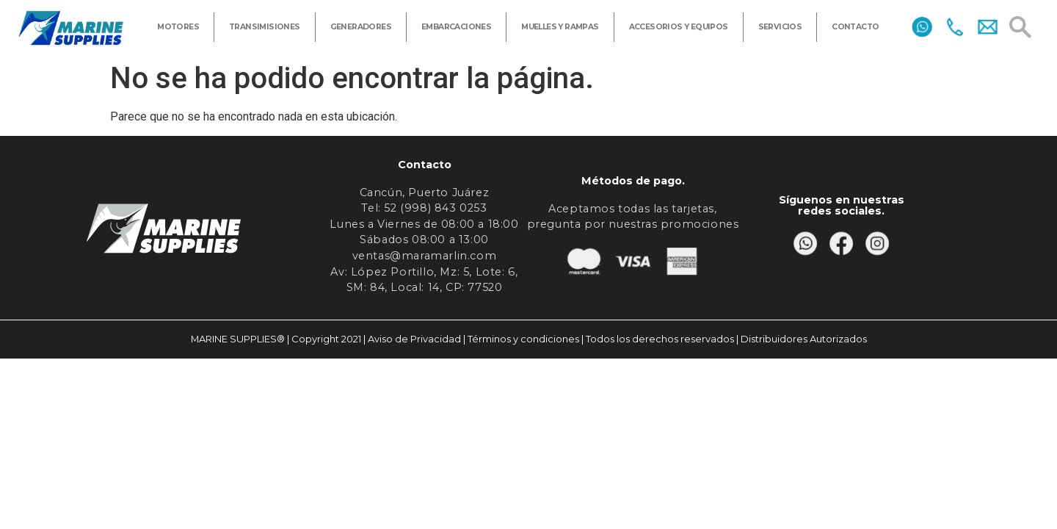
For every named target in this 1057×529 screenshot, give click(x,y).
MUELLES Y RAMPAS (559, 27)
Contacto (424, 164)
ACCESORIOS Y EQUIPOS (678, 27)
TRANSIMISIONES (264, 27)
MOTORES (178, 27)
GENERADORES (360, 27)
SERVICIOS (780, 27)
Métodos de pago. (633, 180)
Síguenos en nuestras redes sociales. (841, 205)
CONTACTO (855, 27)
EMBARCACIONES (456, 27)
